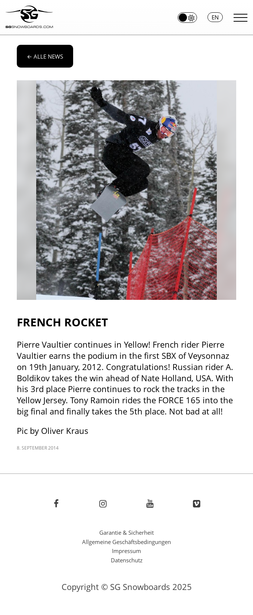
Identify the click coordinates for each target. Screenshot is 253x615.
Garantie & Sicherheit (126, 532)
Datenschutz (127, 560)
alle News (45, 56)
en (215, 17)
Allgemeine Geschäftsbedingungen (126, 542)
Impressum (126, 551)
